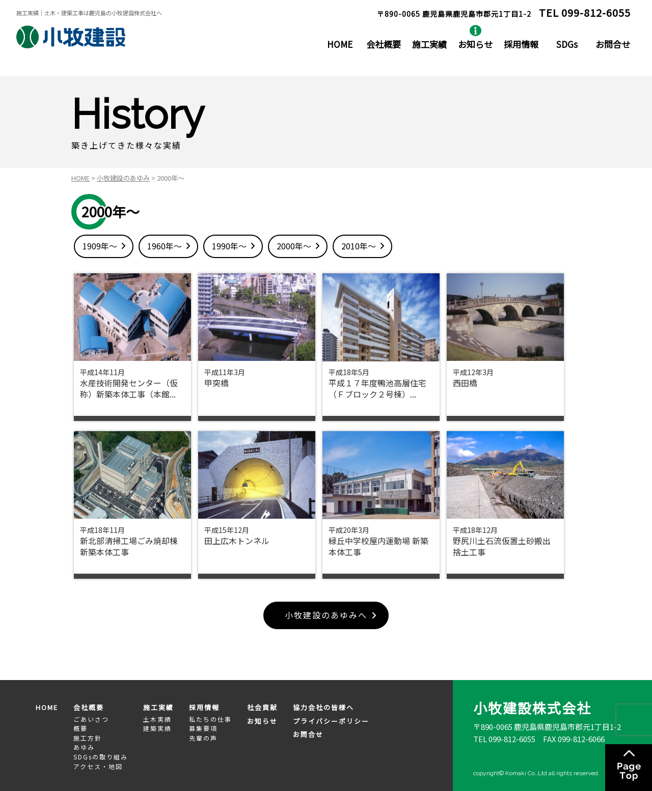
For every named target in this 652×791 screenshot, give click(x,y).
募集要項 (203, 728)
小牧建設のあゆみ (123, 178)
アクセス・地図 (98, 766)
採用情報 (521, 44)
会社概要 (383, 44)
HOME (339, 44)
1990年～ (229, 246)
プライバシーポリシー (331, 721)
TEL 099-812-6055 (504, 739)
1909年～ (100, 246)
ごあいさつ (91, 719)
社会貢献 (262, 707)
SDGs (567, 44)
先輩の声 (203, 737)
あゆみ (84, 747)
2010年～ (358, 246)
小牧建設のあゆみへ (326, 615)
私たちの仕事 (210, 719)
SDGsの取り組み (100, 756)
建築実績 (157, 728)
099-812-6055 (596, 12)
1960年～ (164, 246)
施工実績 (429, 44)
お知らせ (475, 44)
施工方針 (87, 737)
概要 (80, 728)
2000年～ (294, 246)
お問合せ (612, 44)
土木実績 (157, 719)
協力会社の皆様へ (323, 707)
